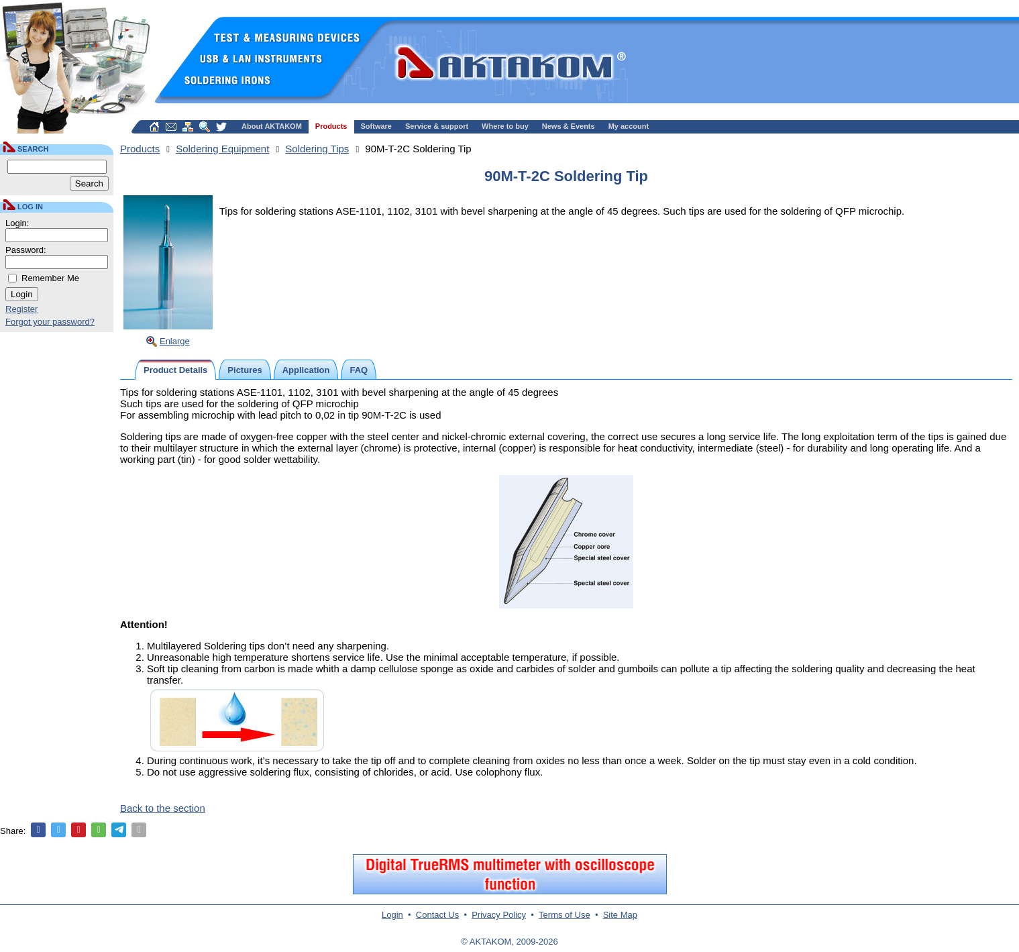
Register (21, 309)
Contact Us (437, 915)
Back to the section (162, 808)
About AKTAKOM (272, 126)
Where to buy (505, 126)
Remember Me (50, 278)
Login (392, 915)
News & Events (568, 126)
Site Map (620, 915)
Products (331, 126)
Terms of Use (564, 915)
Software (376, 126)
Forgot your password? (50, 322)
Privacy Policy (499, 915)
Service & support (436, 126)
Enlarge (175, 341)
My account (628, 126)
